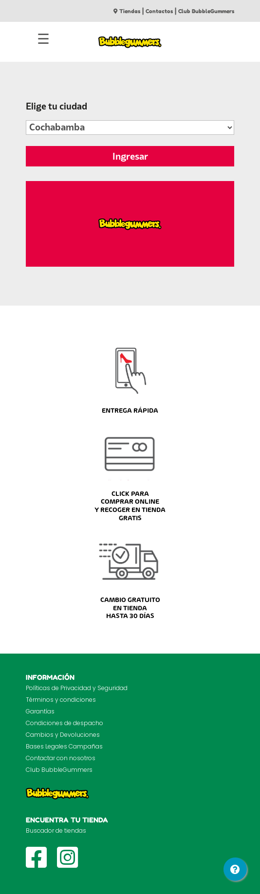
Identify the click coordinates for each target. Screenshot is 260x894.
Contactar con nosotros (60, 758)
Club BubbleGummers (206, 11)
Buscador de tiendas (56, 830)
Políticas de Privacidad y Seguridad (77, 688)
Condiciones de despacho (64, 723)
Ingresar (130, 156)
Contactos (159, 11)
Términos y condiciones (61, 699)
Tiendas (126, 11)
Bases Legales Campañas (64, 746)
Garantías (40, 711)
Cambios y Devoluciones (63, 734)
